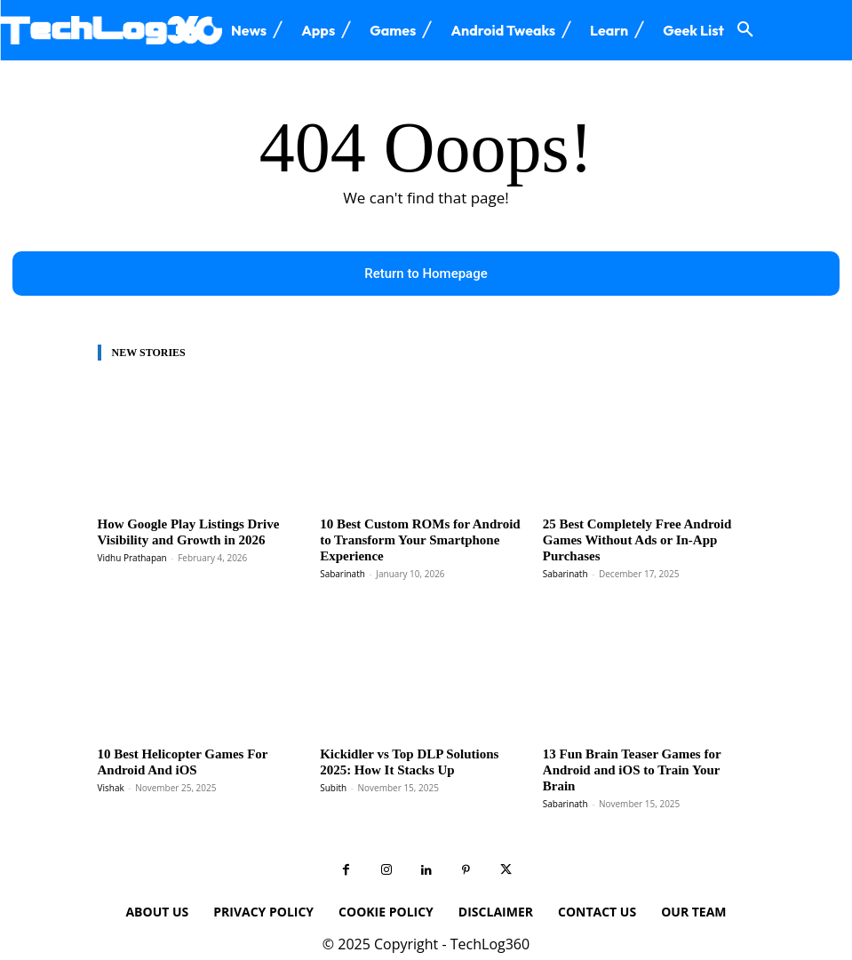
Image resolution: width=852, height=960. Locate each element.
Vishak (111, 764)
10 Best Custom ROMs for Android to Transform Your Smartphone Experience (421, 531)
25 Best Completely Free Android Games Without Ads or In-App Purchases (643, 531)
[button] (745, 30)
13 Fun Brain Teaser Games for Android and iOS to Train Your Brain (642, 741)
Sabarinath (342, 555)
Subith (333, 764)
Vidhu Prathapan (132, 555)
